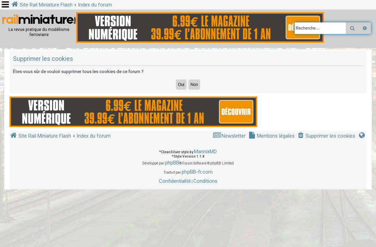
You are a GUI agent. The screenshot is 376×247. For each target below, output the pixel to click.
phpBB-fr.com (197, 172)
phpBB (172, 163)
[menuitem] (326, 136)
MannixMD (205, 151)
